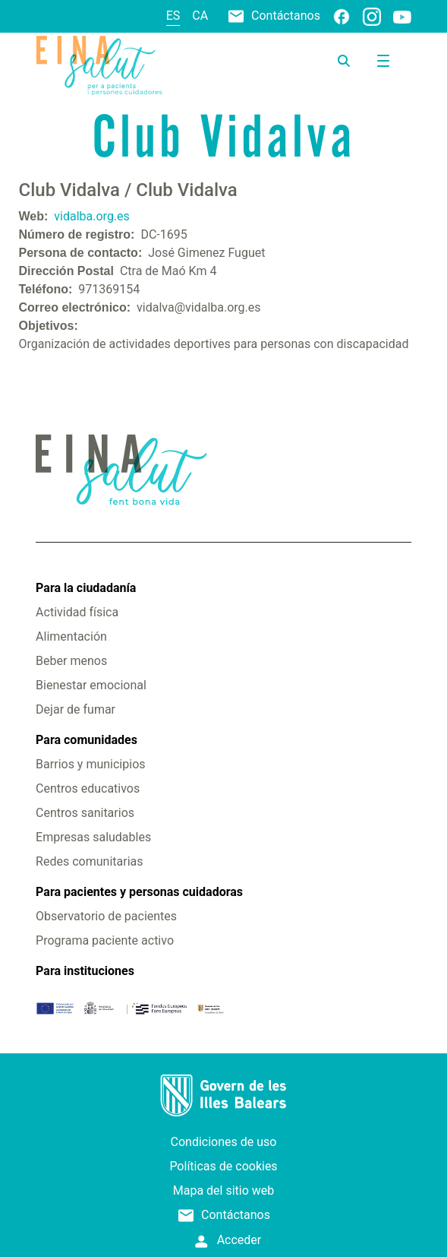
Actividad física (77, 612)
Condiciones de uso (224, 1142)
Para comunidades (86, 740)
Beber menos (71, 661)
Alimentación (71, 636)
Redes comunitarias (89, 861)
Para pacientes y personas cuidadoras (139, 892)
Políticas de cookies (223, 1166)
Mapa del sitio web (224, 1190)
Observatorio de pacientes (106, 916)
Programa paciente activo (105, 940)
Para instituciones (85, 971)
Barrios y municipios (90, 764)
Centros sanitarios (85, 813)
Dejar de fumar (75, 709)
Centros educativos (88, 788)
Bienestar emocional (91, 685)
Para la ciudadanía (86, 588)
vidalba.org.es (92, 216)
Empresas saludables (93, 837)
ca (200, 15)
